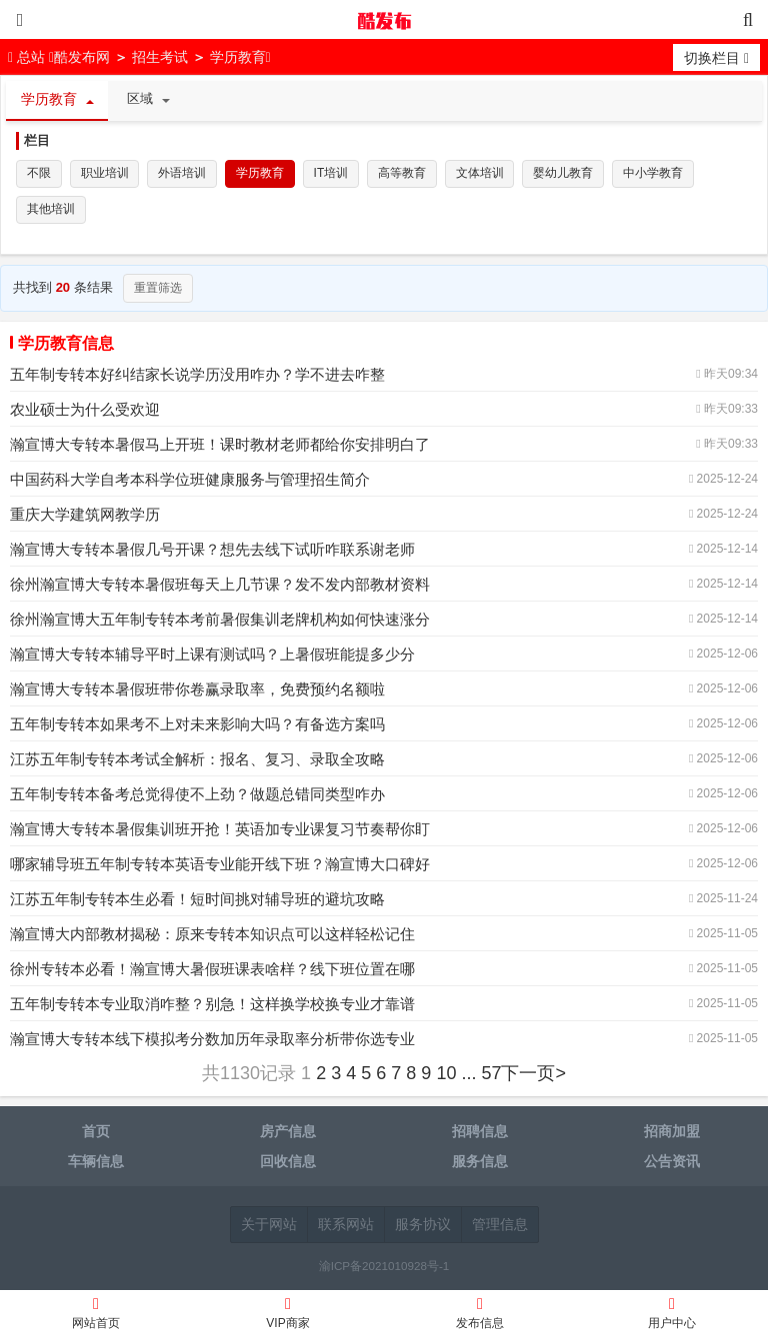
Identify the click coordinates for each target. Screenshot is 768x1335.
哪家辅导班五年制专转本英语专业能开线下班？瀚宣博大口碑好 (220, 865)
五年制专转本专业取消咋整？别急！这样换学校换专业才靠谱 (212, 1005)
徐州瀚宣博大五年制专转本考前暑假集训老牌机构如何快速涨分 (220, 621)
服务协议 (423, 1226)
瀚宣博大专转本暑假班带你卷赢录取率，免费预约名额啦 (197, 690)
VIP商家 (288, 1315)
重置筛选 (158, 290)
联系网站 (346, 1226)
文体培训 (482, 174)
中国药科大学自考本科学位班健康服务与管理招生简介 (190, 481)
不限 (39, 174)
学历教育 (238, 57)
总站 (28, 57)
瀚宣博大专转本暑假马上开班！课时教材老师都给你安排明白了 (220, 446)
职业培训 (105, 174)
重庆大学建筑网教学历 (85, 516)
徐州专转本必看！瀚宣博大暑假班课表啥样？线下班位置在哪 (212, 970)
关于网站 (269, 1226)
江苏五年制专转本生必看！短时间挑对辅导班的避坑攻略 (197, 900)
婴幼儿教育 (566, 174)
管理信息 (500, 1226)
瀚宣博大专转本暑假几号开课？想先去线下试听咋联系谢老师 (212, 551)
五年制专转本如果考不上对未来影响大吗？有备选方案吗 (197, 725)
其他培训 (51, 211)
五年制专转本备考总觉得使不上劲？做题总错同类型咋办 (197, 795)
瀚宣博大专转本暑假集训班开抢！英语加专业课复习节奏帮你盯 (220, 830)
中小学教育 (656, 174)
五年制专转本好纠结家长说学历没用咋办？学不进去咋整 (197, 376)
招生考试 (160, 57)
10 (446, 1075)
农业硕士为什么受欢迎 (85, 411)
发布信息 (480, 1315)
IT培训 (332, 174)
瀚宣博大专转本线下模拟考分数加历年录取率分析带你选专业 (212, 1040)
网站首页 (96, 1315)
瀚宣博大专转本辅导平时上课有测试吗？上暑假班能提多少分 (212, 656)
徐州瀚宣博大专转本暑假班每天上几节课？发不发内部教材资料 (220, 586)
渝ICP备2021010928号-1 (384, 1267)
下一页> (533, 1075)
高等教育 (404, 174)
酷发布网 (384, 20)
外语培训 (183, 174)
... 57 (481, 1075)
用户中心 (672, 1315)
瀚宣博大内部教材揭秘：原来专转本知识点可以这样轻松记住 (212, 935)
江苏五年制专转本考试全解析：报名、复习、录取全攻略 (197, 760)
